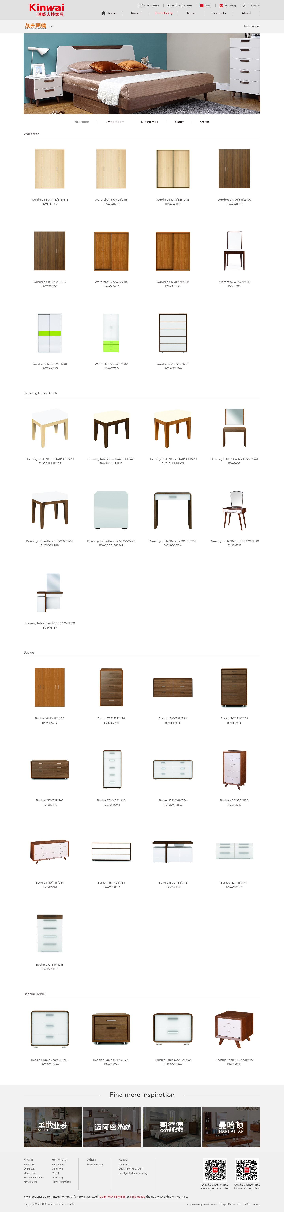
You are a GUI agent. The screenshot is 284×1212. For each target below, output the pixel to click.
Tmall (205, 5)
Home (111, 13)
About (246, 13)
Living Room (115, 121)
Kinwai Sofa (30, 1182)
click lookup (137, 1196)
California (57, 1169)
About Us (124, 1165)
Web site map (252, 1204)
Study (179, 121)
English (255, 5)
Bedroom (82, 121)
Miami (55, 1173)
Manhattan (30, 1173)
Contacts (219, 13)
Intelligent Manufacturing (133, 1173)
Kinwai (136, 13)
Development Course (131, 1169)
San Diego (58, 1165)
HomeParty (164, 13)
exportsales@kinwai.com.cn (202, 1204)
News (191, 13)
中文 (243, 5)
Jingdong (228, 5)
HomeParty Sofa (61, 1182)
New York (29, 1165)
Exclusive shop (95, 1165)
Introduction (252, 26)
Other (204, 121)
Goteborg (57, 1178)
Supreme (29, 1169)
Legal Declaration (231, 1204)
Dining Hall (149, 121)
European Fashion (34, 1178)
